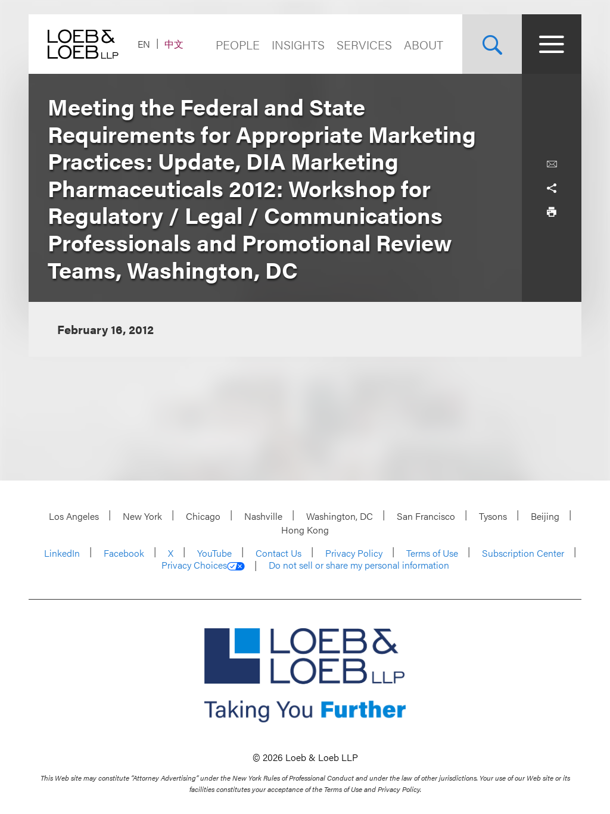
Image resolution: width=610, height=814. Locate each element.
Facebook (124, 553)
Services (364, 44)
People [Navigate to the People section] (238, 44)
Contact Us (278, 553)
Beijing (545, 516)
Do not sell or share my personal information (359, 565)
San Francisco (426, 516)
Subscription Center (523, 553)
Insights (298, 44)
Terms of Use (432, 553)
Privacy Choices (203, 565)
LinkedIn (62, 553)
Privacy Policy (353, 553)
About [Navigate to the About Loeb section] (423, 44)
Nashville (263, 516)
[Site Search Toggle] (492, 44)
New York (142, 516)
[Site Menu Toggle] (551, 44)
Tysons (493, 516)
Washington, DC (339, 516)
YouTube (214, 553)
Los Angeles (74, 516)
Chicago (203, 516)
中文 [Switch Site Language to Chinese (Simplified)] (173, 44)
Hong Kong (305, 530)
